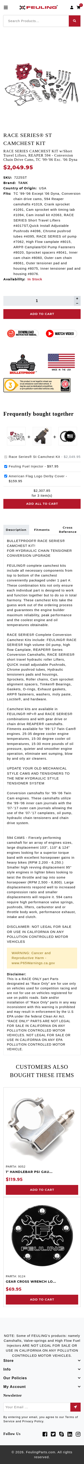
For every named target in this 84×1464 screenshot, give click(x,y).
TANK (23, 183)
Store (8, 1361)
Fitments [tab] (42, 529)
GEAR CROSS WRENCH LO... (31, 1282)
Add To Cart (42, 314)
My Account (14, 1387)
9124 (22, 1276)
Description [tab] (16, 529)
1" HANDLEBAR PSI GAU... (29, 1172)
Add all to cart (42, 503)
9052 (22, 1166)
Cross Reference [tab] (68, 530)
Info (7, 1369)
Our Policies (15, 1378)
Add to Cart (42, 1189)
